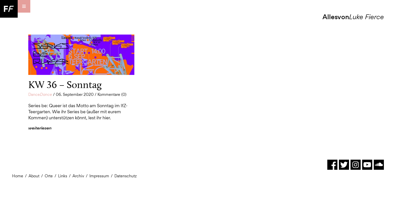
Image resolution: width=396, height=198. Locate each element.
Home (17, 176)
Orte (49, 176)
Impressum (99, 176)
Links (62, 176)
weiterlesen (40, 128)
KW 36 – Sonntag (65, 84)
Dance (40, 94)
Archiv (78, 176)
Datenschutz (125, 176)
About (34, 176)
